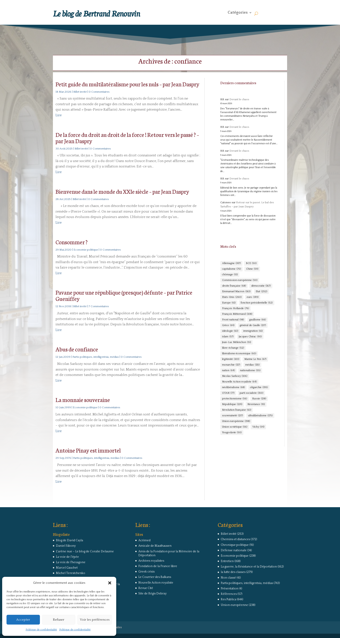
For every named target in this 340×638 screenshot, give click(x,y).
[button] (110, 583)
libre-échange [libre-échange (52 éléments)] (233, 348)
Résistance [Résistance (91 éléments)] (256, 404)
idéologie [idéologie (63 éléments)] (230, 331)
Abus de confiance (77, 349)
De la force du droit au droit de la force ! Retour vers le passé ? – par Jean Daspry (127, 137)
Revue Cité (145, 588)
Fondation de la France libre (157, 566)
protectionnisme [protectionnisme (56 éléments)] (234, 399)
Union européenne (234, 605)
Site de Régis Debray (152, 593)
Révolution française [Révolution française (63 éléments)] (236, 410)
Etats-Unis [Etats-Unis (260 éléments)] (232, 297)
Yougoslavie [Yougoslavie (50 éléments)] (232, 433)
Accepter (23, 620)
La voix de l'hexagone (70, 562)
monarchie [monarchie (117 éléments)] (231, 365)
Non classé (228, 577)
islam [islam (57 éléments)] (228, 337)
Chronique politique (235, 545)
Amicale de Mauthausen (155, 546)
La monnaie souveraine (83, 399)
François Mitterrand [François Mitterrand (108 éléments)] (237, 314)
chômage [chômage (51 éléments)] (230, 275)
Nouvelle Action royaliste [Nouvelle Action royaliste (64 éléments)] (239, 382)
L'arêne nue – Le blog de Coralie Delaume (85, 551)
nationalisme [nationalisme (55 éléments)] (250, 370)
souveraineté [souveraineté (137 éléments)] (232, 416)
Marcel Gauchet (67, 567)
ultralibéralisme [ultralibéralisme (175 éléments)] (260, 416)
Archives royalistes (151, 561)
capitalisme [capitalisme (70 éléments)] (231, 269)
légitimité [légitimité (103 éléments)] (230, 359)
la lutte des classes (233, 572)
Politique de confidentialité (41, 629)
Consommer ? (72, 242)
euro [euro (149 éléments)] (252, 297)
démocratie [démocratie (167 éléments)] (261, 286)
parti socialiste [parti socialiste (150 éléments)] (251, 393)
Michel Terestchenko (70, 573)
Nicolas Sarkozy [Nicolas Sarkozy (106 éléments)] (234, 376)
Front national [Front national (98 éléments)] (233, 320)
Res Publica (228, 599)
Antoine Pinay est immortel (88, 450)
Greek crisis (146, 571)
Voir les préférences (95, 620)
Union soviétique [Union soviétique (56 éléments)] (234, 427)
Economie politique (86, 249)
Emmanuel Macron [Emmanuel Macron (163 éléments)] (236, 292)
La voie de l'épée (67, 557)
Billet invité (80, 91)
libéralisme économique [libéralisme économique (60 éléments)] (239, 354)
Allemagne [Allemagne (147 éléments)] (231, 263)
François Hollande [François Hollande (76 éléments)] (235, 308)
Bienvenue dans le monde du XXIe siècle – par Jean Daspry (122, 191)
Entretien (227, 561)
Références (229, 594)
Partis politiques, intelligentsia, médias (95, 356)
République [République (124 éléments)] (232, 404)
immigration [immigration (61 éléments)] (253, 331)
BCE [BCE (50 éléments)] (251, 263)
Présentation (229, 588)
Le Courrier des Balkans (154, 577)
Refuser (58, 620)
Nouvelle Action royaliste (155, 582)
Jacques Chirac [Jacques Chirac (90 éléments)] (250, 337)
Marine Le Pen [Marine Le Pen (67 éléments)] (255, 359)
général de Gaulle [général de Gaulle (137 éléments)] (253, 325)
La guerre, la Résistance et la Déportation (249, 566)
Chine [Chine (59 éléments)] (252, 269)
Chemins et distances (235, 539)
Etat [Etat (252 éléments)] (261, 292)
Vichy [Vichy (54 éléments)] (258, 427)
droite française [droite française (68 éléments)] (234, 286)
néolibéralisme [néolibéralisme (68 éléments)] (233, 387)
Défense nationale (234, 550)
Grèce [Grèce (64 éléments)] (228, 325)
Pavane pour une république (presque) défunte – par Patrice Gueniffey (124, 295)
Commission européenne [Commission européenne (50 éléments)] (239, 280)
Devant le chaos (239, 99)
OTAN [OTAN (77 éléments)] (228, 393)
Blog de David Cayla (69, 540)
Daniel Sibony (66, 546)
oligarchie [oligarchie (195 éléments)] (259, 387)
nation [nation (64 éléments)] (228, 370)
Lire (59, 115)
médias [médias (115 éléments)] (252, 365)
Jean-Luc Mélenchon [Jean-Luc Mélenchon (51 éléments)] (236, 342)
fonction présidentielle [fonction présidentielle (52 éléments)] (257, 303)
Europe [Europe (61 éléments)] (228, 303)
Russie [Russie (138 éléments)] (259, 399)
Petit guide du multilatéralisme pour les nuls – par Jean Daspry (127, 84)
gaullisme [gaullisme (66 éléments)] (257, 320)
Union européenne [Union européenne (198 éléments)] (236, 421)
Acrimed (144, 540)
